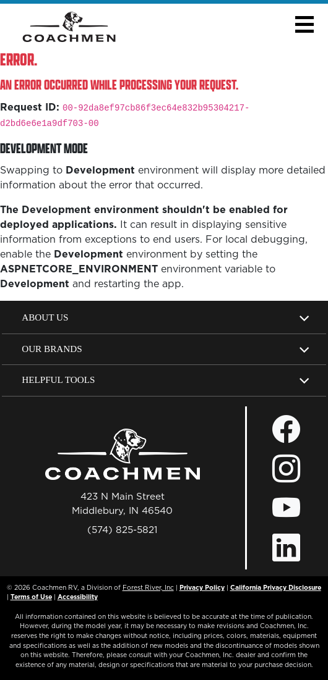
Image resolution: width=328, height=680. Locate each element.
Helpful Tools (58, 379)
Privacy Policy (202, 587)
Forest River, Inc (148, 587)
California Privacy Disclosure (275, 587)
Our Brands (52, 348)
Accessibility (78, 596)
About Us (45, 317)
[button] (304, 24)
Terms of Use (31, 596)
